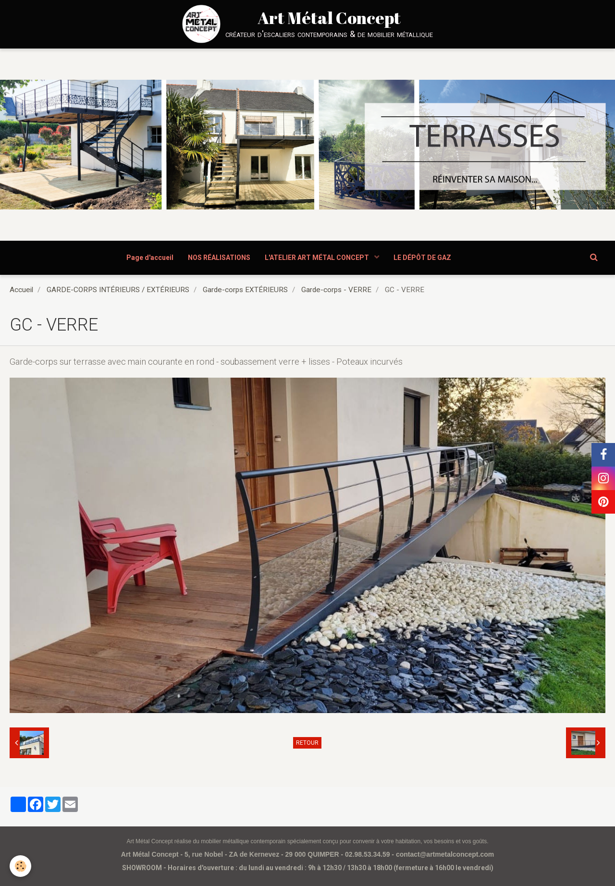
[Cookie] (20, 866)
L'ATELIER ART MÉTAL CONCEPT (317, 257)
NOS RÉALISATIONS (219, 257)
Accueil (21, 289)
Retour (307, 742)
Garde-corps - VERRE (336, 289)
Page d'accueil (149, 257)
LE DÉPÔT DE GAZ (422, 257)
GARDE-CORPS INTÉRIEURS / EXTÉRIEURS (118, 289)
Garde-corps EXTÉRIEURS (245, 289)
